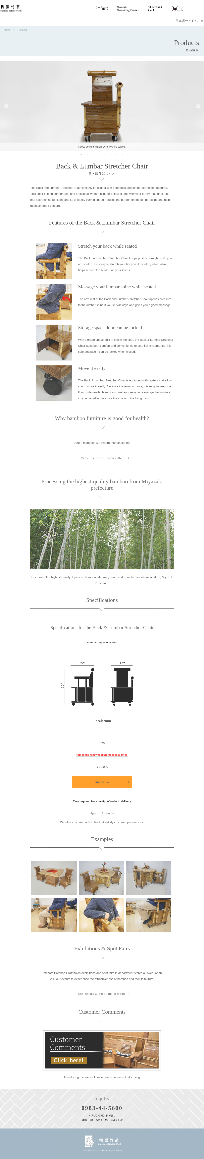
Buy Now (102, 782)
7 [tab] (117, 154)
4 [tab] (99, 154)
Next (198, 106)
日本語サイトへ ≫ (189, 21)
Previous (6, 106)
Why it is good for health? (102, 458)
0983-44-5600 (102, 1108)
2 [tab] (87, 154)
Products (22, 30)
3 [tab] (93, 154)
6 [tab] (111, 154)
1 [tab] (81, 154)
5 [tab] (105, 154)
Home (7, 30)
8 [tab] (123, 154)
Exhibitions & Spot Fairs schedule (102, 993)
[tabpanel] (102, 106)
